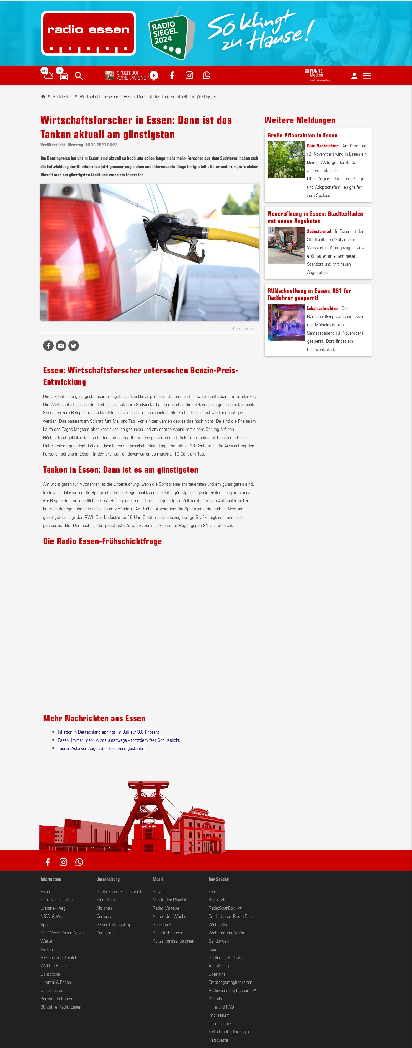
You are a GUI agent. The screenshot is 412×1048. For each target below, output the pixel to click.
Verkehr (47, 948)
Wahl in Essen (53, 965)
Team (214, 891)
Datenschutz (220, 1023)
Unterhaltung (108, 878)
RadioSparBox (222, 907)
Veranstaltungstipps (114, 924)
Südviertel (62, 96)
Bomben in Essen (56, 998)
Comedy (103, 915)
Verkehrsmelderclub (59, 957)
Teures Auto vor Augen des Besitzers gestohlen (101, 747)
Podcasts (105, 932)
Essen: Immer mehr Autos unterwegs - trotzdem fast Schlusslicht (119, 739)
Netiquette (218, 1039)
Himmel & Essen (55, 981)
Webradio (218, 924)
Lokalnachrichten (322, 307)
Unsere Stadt (52, 989)
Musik (158, 878)
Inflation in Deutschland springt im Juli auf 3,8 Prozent (108, 731)
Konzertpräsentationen (173, 940)
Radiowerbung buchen (229, 989)
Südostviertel (319, 230)
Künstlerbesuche (168, 932)
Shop (213, 899)
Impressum (219, 1014)
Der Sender (219, 878)
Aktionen (104, 907)
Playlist (159, 891)
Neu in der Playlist (170, 899)
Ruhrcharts (163, 924)
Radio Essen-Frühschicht (119, 891)
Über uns (217, 973)
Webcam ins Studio (227, 932)
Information (50, 878)
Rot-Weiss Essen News (62, 932)
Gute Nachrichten (322, 145)
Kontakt (216, 998)
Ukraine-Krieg (53, 907)
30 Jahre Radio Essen (60, 1006)
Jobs (213, 948)
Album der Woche (169, 915)
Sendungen (219, 940)
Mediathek (105, 899)
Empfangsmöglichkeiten (230, 981)
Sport (45, 924)
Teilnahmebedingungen (229, 1031)
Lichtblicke (50, 973)
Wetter (47, 940)
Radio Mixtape (166, 907)
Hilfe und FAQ (221, 1006)
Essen (45, 891)
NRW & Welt (52, 915)
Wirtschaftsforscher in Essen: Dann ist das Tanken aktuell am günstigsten (148, 96)
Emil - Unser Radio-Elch (231, 915)
